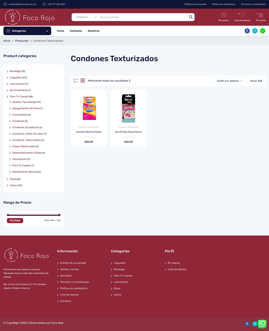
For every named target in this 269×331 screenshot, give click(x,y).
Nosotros (93, 30)
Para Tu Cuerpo (19, 96)
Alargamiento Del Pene (26, 108)
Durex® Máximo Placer (89, 131)
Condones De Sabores (25, 127)
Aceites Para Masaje (24, 102)
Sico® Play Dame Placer (128, 131)
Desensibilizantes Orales (27, 152)
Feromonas (19, 159)
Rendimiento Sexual (24, 171)
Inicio (60, 30)
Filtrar (15, 220)
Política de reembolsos (223, 4)
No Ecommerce (19, 90)
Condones (18, 121)
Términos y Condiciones (253, 4)
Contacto (76, 30)
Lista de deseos (69, 294)
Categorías (30, 31)
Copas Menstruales (23, 146)
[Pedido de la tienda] (228, 81)
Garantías (66, 275)
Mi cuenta (174, 262)
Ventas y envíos (69, 269)
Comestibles (19, 114)
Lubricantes (17, 83)
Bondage (15, 71)
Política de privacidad (195, 4)
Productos (21, 40)
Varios (13, 185)
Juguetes (15, 77)
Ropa (13, 178)
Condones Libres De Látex (28, 133)
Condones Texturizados (88, 127)
